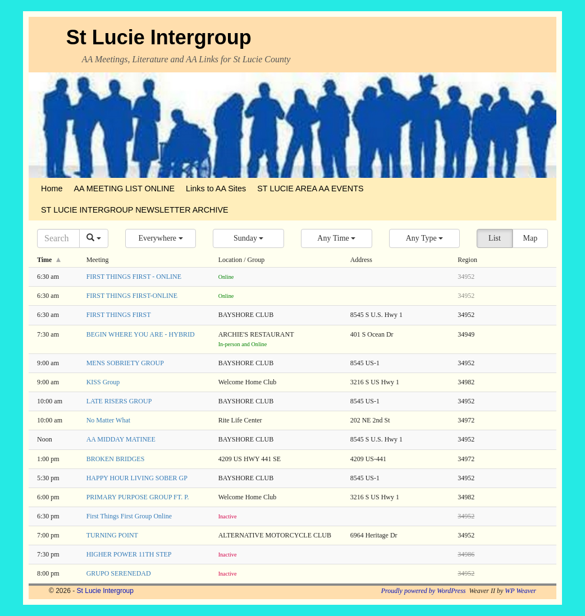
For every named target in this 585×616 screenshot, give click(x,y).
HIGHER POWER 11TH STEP (129, 554)
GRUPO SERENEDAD (118, 573)
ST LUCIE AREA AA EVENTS (310, 188)
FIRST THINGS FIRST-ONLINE (131, 296)
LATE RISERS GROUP (119, 401)
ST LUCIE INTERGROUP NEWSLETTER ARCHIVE (134, 209)
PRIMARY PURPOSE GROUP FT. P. (137, 497)
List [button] (494, 238)
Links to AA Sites (216, 188)
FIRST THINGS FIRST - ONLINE (133, 277)
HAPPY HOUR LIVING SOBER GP (137, 478)
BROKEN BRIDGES (115, 459)
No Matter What (108, 420)
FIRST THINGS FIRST (118, 315)
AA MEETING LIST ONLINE (124, 188)
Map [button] (530, 238)
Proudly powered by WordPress (423, 591)
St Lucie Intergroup (159, 37)
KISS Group (103, 382)
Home (51, 188)
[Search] (58, 238)
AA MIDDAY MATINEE (121, 439)
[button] (160, 238)
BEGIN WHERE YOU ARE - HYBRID (140, 334)
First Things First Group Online (129, 516)
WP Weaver (520, 591)
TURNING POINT (112, 535)
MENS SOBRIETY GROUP (125, 363)
